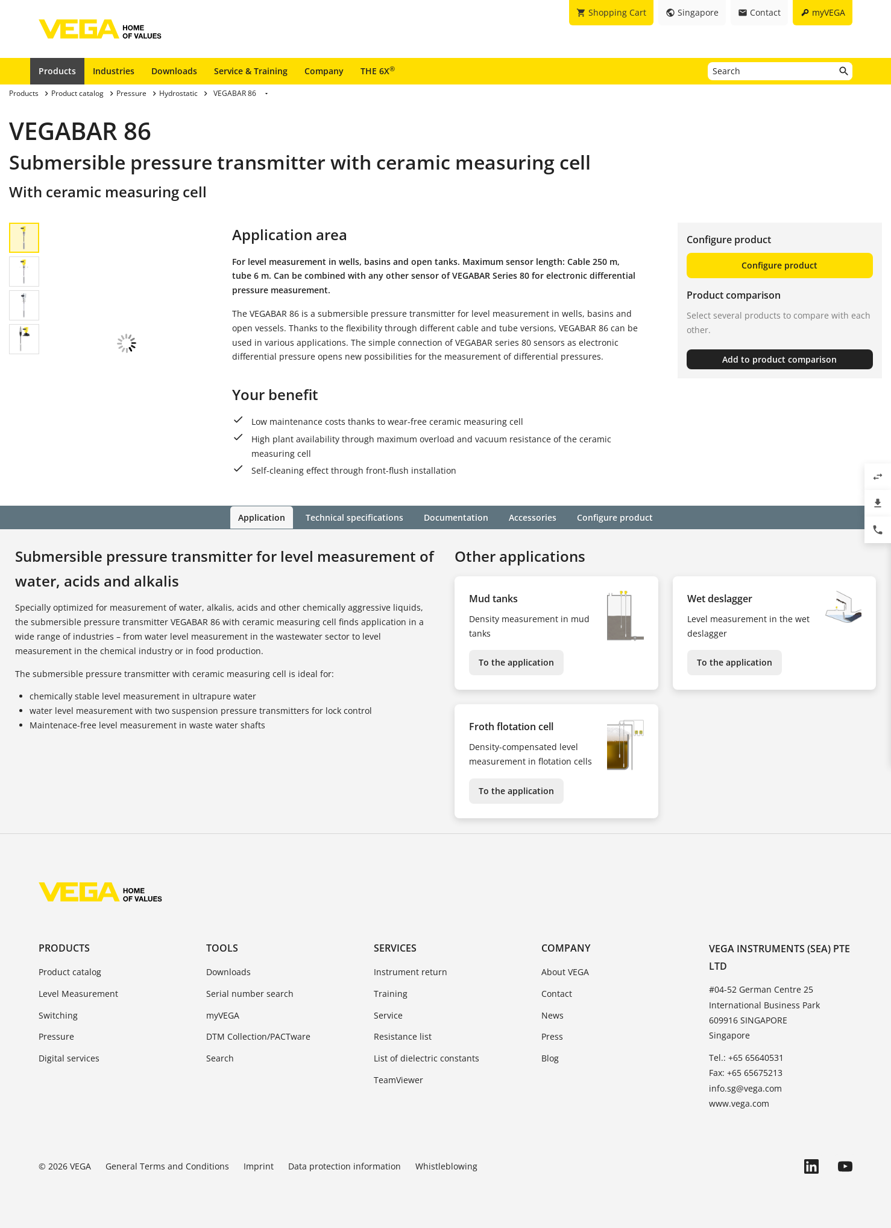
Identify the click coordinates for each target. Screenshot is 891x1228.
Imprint (259, 1165)
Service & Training (251, 71)
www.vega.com (739, 1103)
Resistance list (403, 1036)
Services (395, 947)
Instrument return (410, 971)
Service (388, 1014)
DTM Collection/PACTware (258, 1036)
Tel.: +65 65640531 (746, 1057)
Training (391, 993)
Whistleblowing (446, 1165)
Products (57, 71)
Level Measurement (78, 993)
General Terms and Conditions (167, 1165)
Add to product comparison (779, 359)
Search (220, 1057)
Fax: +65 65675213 (745, 1072)
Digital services (69, 1057)
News (552, 1014)
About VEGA (565, 971)
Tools (222, 947)
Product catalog (70, 971)
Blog (550, 1057)
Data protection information (344, 1165)
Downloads (174, 71)
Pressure (56, 1036)
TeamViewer (398, 1079)
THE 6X (377, 71)
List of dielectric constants (426, 1057)
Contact (556, 993)
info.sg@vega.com (745, 1087)
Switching (58, 1014)
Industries (113, 71)
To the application (516, 662)
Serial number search (250, 993)
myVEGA (222, 1014)
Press (552, 1036)
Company (324, 71)
